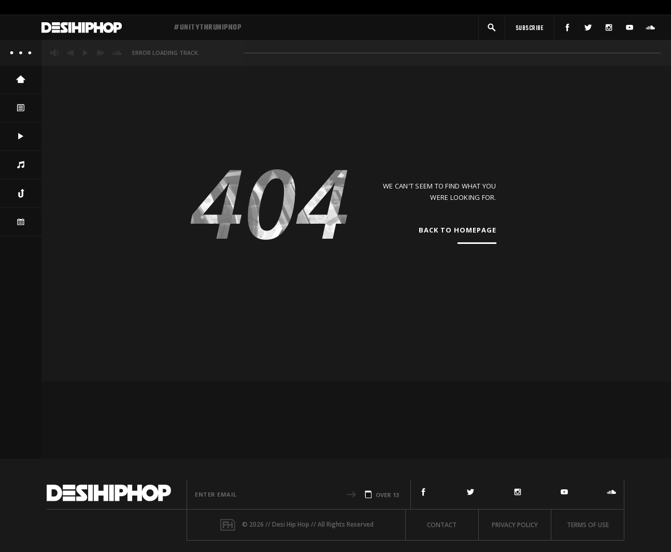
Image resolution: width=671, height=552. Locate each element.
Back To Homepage (457, 234)
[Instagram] (608, 30)
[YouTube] (629, 30)
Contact (441, 524)
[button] (492, 30)
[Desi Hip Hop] (103, 30)
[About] (20, 57)
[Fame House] (228, 525)
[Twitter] (588, 30)
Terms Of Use (588, 524)
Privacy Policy (515, 524)
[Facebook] (567, 30)
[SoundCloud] (650, 30)
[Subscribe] (529, 30)
